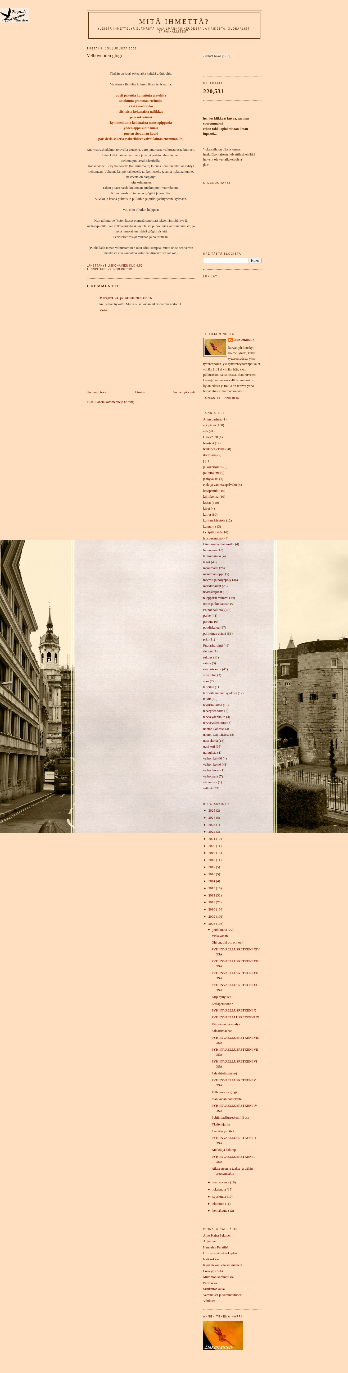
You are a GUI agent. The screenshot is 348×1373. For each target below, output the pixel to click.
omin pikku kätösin (216, 604)
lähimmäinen (212, 556)
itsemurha (210, 455)
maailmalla (210, 568)
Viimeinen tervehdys (226, 1024)
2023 (212, 825)
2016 (212, 874)
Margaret (107, 298)
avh (205, 431)
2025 (212, 810)
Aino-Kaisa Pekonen (217, 1235)
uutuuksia (209, 752)
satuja (207, 663)
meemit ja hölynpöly (217, 580)
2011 (212, 902)
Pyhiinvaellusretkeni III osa (230, 1117)
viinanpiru (210, 782)
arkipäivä (209, 425)
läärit (206, 562)
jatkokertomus (213, 467)
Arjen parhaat (212, 419)
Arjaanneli (210, 1241)
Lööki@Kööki (213, 1271)
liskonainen (244, 339)
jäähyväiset (211, 479)
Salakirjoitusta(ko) (224, 1073)
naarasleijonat (212, 592)
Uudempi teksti (97, 392)
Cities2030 (210, 437)
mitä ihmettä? (174, 21)
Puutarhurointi (213, 645)
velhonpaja (210, 776)
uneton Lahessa (213, 729)
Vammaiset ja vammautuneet (223, 1295)
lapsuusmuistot (213, 538)
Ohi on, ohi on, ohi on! (227, 942)
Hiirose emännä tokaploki (220, 1253)
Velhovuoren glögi (224, 1092)
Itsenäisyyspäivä (223, 1131)
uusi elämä (210, 741)
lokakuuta (220, 1189)
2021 (212, 839)
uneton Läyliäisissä (216, 734)
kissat (207, 503)
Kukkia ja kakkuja (224, 1150)
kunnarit (209, 526)
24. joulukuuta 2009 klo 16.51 (135, 298)
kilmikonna (211, 496)
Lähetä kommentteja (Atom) (114, 402)
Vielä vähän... (221, 936)
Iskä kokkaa (211, 1259)
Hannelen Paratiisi (215, 1247)
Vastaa (104, 310)
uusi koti (209, 746)
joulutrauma (211, 473)
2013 (212, 888)
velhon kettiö (120, 269)
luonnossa (210, 550)
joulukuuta (220, 930)
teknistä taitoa (212, 705)
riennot (208, 651)
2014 (212, 881)
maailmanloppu (213, 574)
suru (206, 681)
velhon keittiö (212, 758)
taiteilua (208, 687)
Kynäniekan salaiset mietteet (222, 1265)
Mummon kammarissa (218, 1277)
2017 (212, 867)
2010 (212, 909)
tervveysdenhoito (215, 723)
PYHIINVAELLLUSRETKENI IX (235, 1017)
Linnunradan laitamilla (218, 544)
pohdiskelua (211, 627)
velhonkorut (211, 770)
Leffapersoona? (222, 1004)
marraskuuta (221, 1182)
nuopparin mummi (215, 598)
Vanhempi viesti (184, 392)
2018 (212, 860)
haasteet (208, 443)
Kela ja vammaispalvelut (220, 485)
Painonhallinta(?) (215, 610)
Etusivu (140, 392)
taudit (207, 699)
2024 (212, 818)
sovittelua (209, 675)
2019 (212, 853)
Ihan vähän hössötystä (227, 1099)
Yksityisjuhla (221, 1124)
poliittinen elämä (214, 633)
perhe (207, 615)
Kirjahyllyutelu (222, 997)
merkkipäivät (212, 586)
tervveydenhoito (214, 717)
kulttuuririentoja (214, 520)
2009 (212, 916)
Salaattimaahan (222, 1031)
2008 (212, 924)
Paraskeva (210, 1283)
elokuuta (219, 1204)
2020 (212, 846)
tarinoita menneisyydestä (220, 693)
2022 (212, 832)
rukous (208, 657)
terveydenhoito (213, 711)
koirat (207, 514)
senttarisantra (212, 669)
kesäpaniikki (211, 491)
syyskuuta (220, 1196)
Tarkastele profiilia (221, 398)
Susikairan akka (214, 1289)
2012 (212, 895)
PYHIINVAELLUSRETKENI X (234, 1010)
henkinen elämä (214, 449)
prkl (206, 639)
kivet (206, 508)
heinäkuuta (220, 1210)
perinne (208, 622)
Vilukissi (209, 1301)
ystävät (208, 788)
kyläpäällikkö (212, 532)
